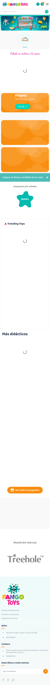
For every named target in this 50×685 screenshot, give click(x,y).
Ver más (22, 106)
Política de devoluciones (10, 610)
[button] (3, 23)
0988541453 (10, 656)
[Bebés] (25, 39)
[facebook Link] (3, 680)
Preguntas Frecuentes (9, 618)
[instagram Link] (8, 680)
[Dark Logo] (14, 4)
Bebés (25, 47)
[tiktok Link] (13, 680)
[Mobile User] (38, 4)
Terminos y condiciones (10, 614)
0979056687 (10, 637)
